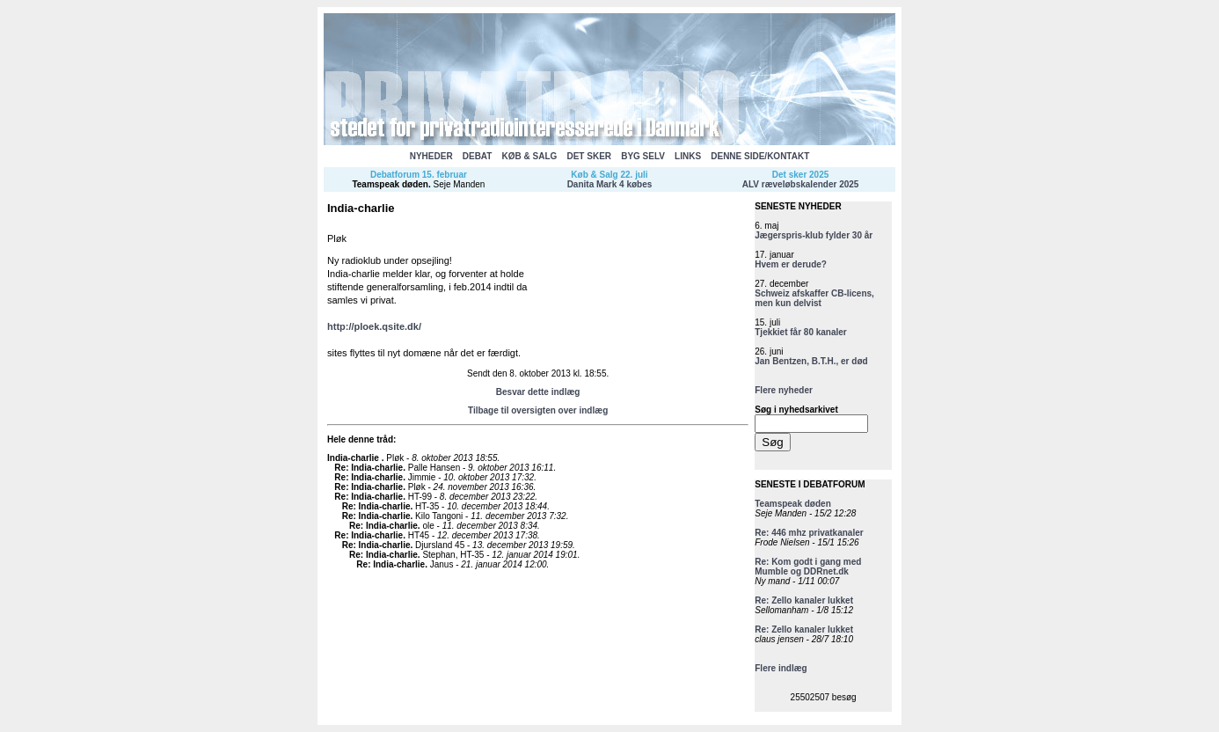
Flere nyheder (784, 390)
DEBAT (478, 156)
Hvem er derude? (791, 264)
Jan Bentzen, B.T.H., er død (811, 361)
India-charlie (354, 458)
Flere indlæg (781, 668)
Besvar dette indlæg (538, 392)
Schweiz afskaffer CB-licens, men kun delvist (814, 298)
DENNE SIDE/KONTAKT (760, 156)
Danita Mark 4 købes (610, 184)
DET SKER (588, 156)
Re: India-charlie (368, 467)
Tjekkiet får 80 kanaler (801, 332)
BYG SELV (643, 156)
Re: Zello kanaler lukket (804, 600)
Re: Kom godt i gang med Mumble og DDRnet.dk (808, 566)
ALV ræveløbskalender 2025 (800, 184)
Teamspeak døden (390, 184)
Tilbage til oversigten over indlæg (538, 410)
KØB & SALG (530, 156)
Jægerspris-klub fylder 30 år (813, 235)
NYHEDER (431, 156)
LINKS (688, 156)
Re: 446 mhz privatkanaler (809, 533)
